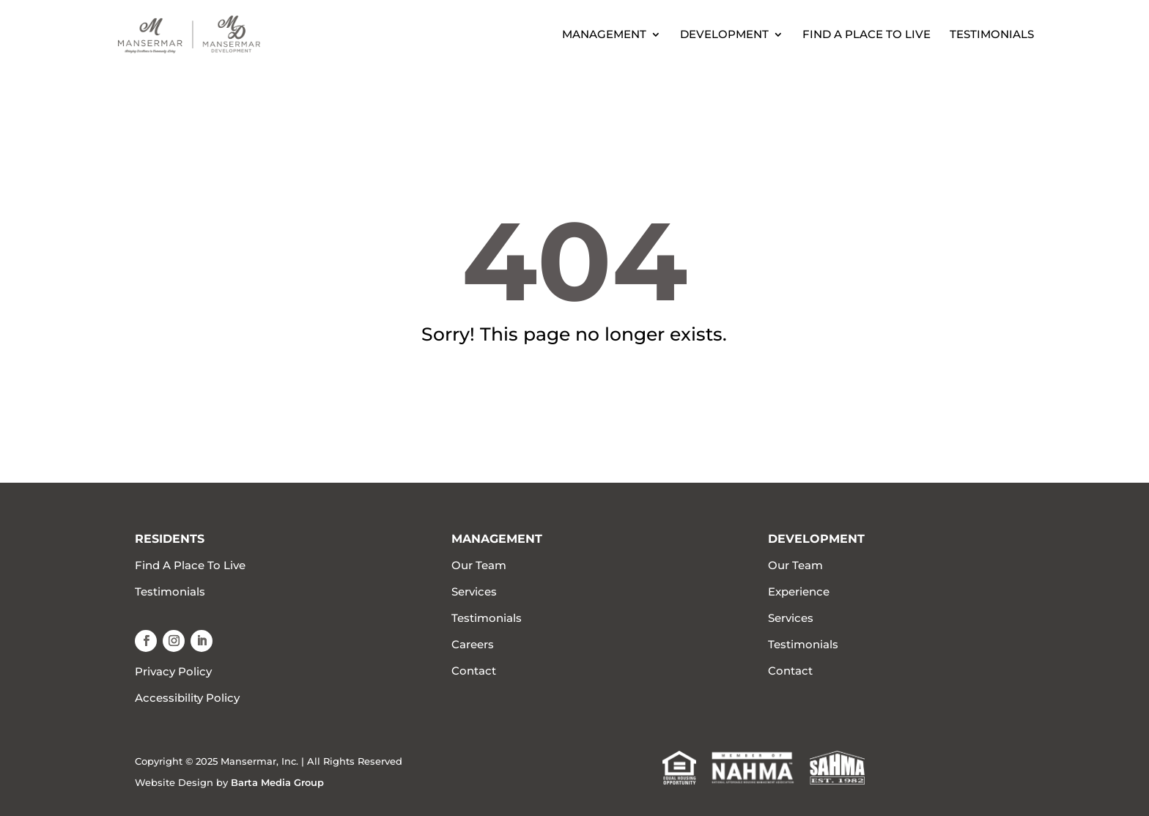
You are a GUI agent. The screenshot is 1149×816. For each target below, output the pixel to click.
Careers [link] (472, 644)
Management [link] (604, 35)
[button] (146, 641)
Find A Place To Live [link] (866, 35)
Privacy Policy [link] (173, 671)
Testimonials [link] (992, 35)
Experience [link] (799, 591)
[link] (221, 33)
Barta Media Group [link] (277, 782)
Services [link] (474, 591)
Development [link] (724, 35)
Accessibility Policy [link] (187, 698)
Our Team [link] (478, 565)
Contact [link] (473, 671)
